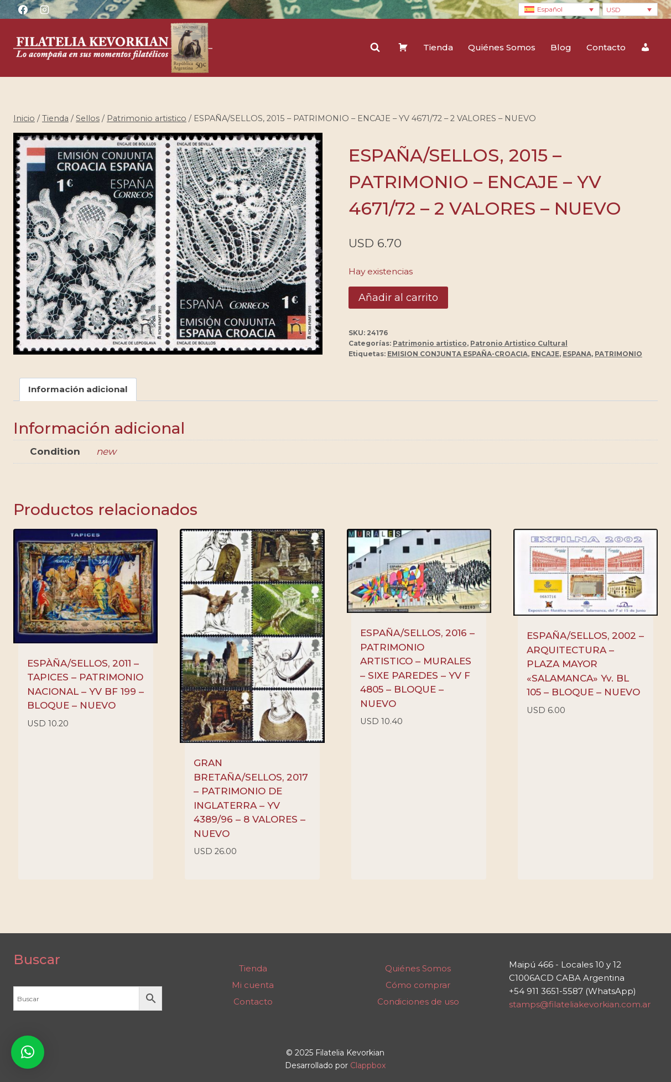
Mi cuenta (253, 985)
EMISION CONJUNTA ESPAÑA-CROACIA (457, 354)
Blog (560, 47)
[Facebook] (22, 9)
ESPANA (577, 354)
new (106, 451)
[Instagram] (44, 9)
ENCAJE (545, 354)
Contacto (606, 47)
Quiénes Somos (501, 47)
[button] (27, 1052)
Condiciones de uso (418, 1001)
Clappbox (368, 1065)
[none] (559, 10)
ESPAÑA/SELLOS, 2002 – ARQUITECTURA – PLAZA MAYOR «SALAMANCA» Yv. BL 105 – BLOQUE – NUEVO (585, 664)
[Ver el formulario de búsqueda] (375, 48)
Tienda (438, 47)
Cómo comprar (418, 985)
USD (613, 10)
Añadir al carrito (398, 298)
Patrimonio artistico (430, 343)
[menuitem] (559, 10)
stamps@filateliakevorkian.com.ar (580, 1004)
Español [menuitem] (550, 9)
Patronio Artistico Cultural (519, 343)
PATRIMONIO (618, 354)
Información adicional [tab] (78, 389)
